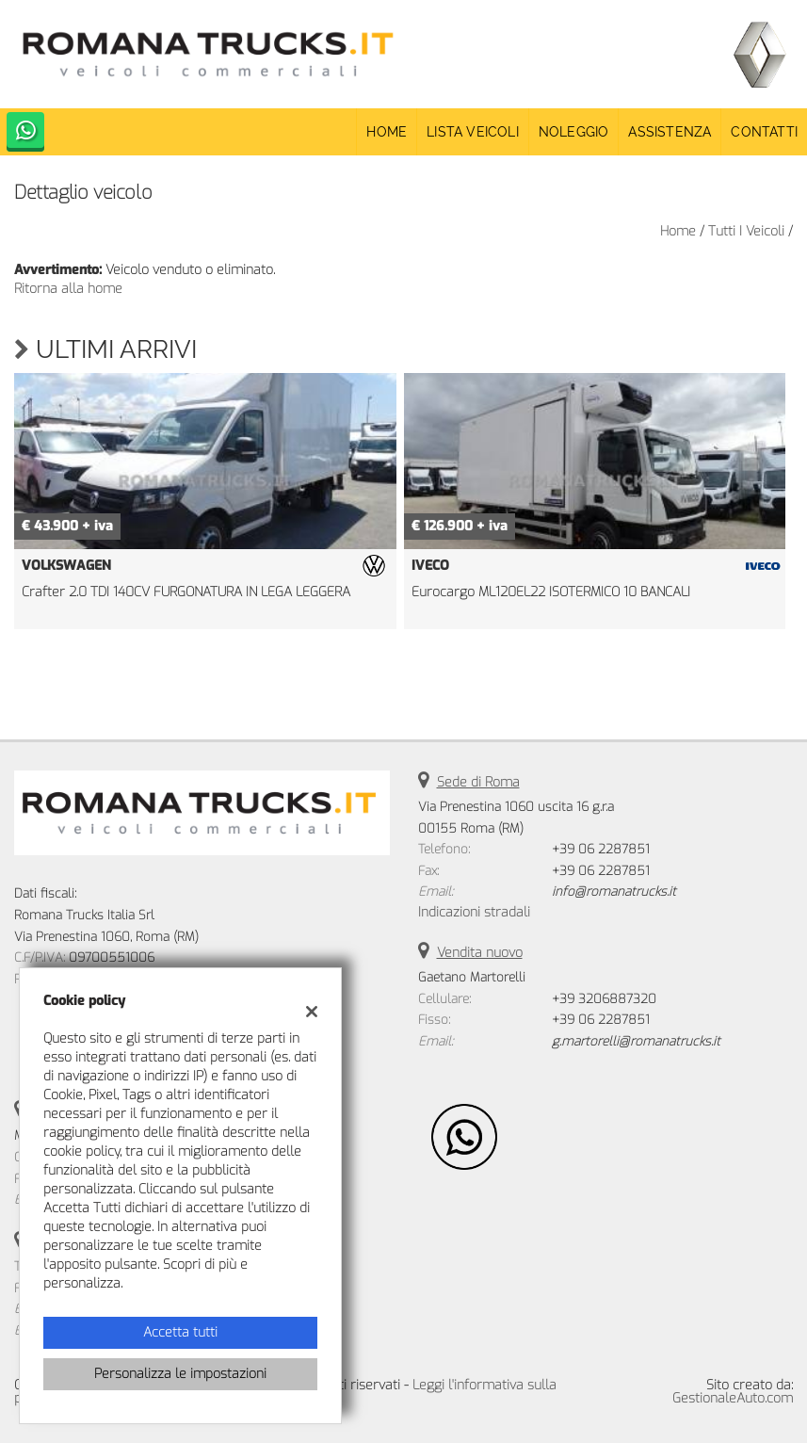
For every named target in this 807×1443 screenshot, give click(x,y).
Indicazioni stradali (474, 912)
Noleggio (574, 131)
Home (386, 131)
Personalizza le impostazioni (180, 1374)
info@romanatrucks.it (614, 892)
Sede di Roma (478, 782)
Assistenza (669, 131)
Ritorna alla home (68, 289)
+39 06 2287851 (601, 849)
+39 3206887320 (604, 999)
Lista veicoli (473, 131)
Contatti (764, 131)
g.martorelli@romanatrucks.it (636, 1041)
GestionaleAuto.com (732, 1398)
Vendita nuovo (480, 953)
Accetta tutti (180, 1332)
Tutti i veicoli (746, 231)
